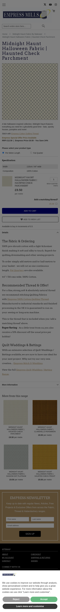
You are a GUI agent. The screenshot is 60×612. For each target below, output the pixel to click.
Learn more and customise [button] (30, 606)
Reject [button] (16, 599)
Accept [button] (43, 599)
